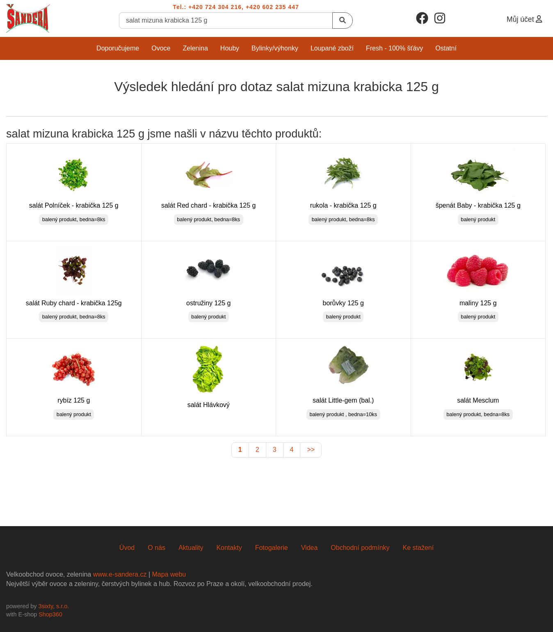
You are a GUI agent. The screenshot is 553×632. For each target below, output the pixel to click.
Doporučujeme (117, 48)
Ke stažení (418, 547)
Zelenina (195, 48)
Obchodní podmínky (360, 547)
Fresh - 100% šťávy (394, 48)
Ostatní (446, 48)
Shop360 (50, 614)
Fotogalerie (271, 547)
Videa (309, 547)
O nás (156, 547)
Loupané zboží (332, 48)
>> (311, 449)
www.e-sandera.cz (120, 574)
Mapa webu (169, 574)
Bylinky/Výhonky (274, 48)
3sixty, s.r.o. (53, 606)
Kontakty (229, 547)
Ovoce (160, 48)
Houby (229, 48)
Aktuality (190, 547)
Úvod (127, 547)
